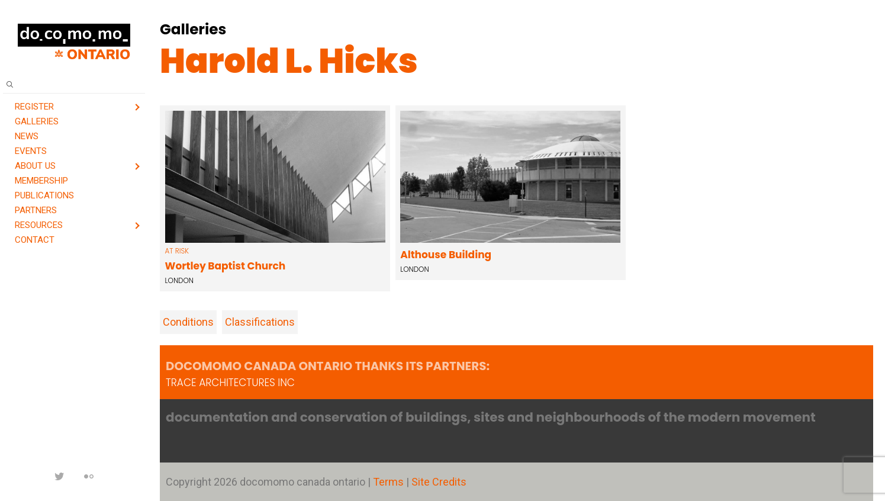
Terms (389, 482)
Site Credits (438, 482)
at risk (177, 251)
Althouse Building (445, 255)
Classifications (260, 322)
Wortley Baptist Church (225, 266)
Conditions (188, 322)
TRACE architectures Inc (230, 382)
